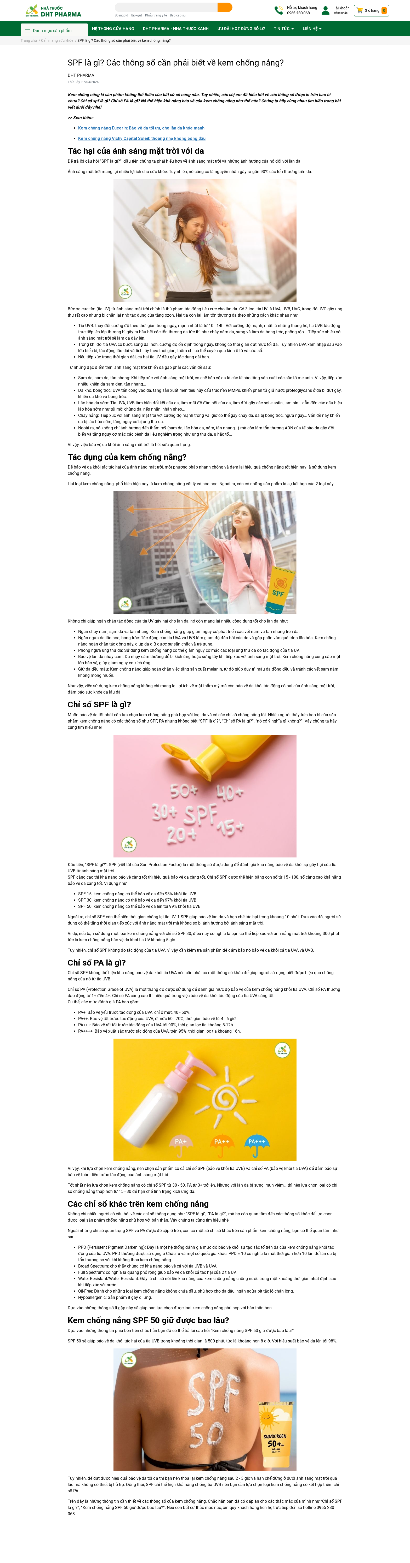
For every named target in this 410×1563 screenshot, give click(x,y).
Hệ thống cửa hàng (113, 28)
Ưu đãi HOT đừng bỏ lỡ (241, 28)
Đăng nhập (341, 13)
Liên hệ (310, 28)
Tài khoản (342, 8)
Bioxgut (136, 15)
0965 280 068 (298, 13)
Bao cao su (178, 15)
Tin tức (282, 28)
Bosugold (121, 15)
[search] (225, 7)
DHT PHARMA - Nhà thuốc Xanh (176, 28)
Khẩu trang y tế (156, 15)
